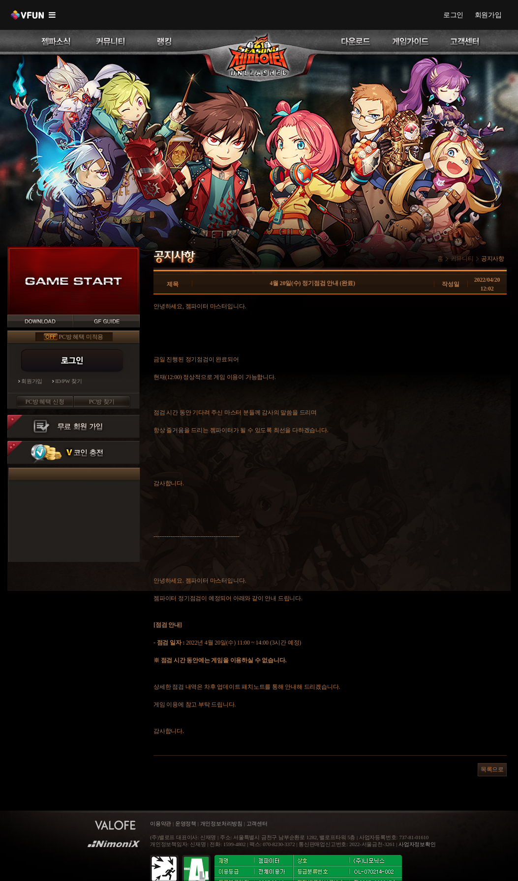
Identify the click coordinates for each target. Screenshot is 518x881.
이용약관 (161, 823)
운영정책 (185, 823)
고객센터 (257, 823)
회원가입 (488, 14)
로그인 (453, 14)
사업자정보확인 (417, 844)
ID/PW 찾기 (68, 381)
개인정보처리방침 (221, 823)
